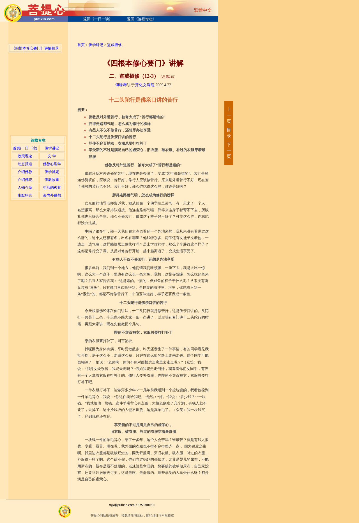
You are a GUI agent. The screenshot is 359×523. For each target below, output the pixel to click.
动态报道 (25, 164)
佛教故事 (52, 180)
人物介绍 (25, 187)
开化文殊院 (145, 85)
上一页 (229, 115)
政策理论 (25, 156)
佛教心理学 (52, 164)
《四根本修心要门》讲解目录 (35, 48)
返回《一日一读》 (97, 19)
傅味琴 (121, 85)
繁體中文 (203, 10)
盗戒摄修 (114, 45)
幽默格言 (25, 195)
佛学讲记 (52, 148)
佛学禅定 (52, 172)
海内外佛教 (52, 195)
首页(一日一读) (25, 148)
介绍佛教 (25, 172)
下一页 (229, 150)
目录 (229, 133)
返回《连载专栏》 (141, 19)
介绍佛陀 (25, 180)
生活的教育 (52, 187)
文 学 (52, 156)
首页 (81, 45)
